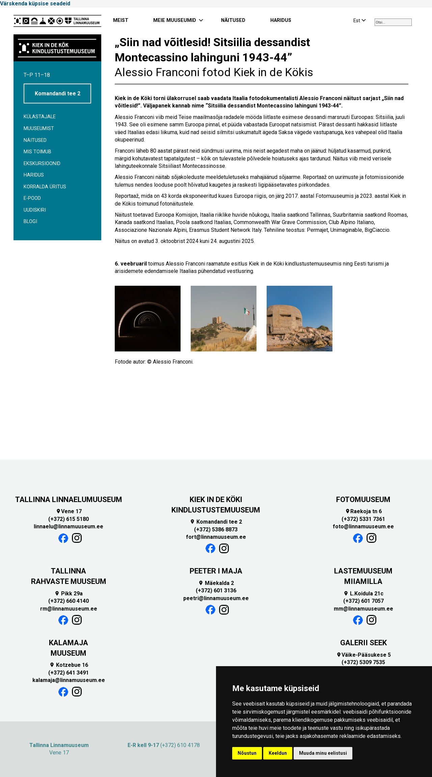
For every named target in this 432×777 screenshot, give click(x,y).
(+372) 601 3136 (216, 590)
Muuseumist (39, 128)
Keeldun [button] (278, 753)
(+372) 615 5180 (68, 519)
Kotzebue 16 (68, 665)
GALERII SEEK (363, 643)
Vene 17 (69, 511)
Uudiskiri (35, 210)
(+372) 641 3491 (68, 673)
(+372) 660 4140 (68, 601)
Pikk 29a (68, 593)
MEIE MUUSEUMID (174, 20)
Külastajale (40, 117)
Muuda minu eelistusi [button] (323, 753)
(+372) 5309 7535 (363, 662)
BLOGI (30, 221)
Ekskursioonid (42, 163)
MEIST (120, 20)
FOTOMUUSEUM (363, 499)
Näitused (35, 140)
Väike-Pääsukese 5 (363, 655)
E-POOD (32, 198)
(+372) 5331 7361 (363, 519)
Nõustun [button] (247, 753)
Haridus (34, 175)
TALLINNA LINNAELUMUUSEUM (68, 499)
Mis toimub (37, 152)
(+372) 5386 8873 (216, 529)
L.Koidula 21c (363, 593)
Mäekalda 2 (216, 583)
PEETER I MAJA (216, 571)
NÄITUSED (233, 20)
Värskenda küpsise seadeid (35, 3)
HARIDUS (280, 20)
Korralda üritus (45, 187)
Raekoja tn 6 (363, 511)
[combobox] (393, 22)
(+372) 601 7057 (363, 601)
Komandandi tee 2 (57, 93)
